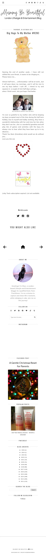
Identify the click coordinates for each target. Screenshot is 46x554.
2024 (23, 452)
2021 (22, 459)
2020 (22, 462)
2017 (22, 469)
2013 (22, 479)
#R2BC (21, 210)
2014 (22, 476)
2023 (23, 455)
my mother (25, 210)
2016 (22, 471)
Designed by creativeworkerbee (23, 552)
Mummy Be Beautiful (20, 549)
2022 (22, 457)
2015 (22, 474)
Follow (23, 499)
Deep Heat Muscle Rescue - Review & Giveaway (23, 433)
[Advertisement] (28, 506)
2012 (22, 481)
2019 (22, 464)
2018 (22, 467)
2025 (23, 450)
